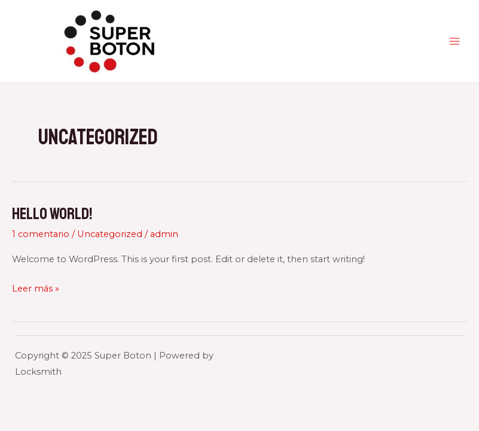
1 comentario (40, 234)
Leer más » (35, 289)
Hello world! (52, 214)
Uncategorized (109, 234)
